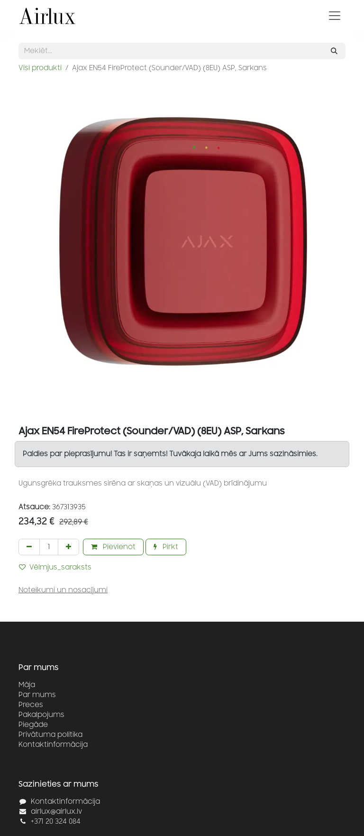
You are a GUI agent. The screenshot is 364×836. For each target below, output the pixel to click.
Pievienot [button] (113, 547)
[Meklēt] (334, 51)
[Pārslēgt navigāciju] (335, 16)
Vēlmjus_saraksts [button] (55, 567)
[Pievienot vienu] (68, 547)
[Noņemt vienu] (29, 547)
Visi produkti (40, 68)
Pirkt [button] (166, 547)
